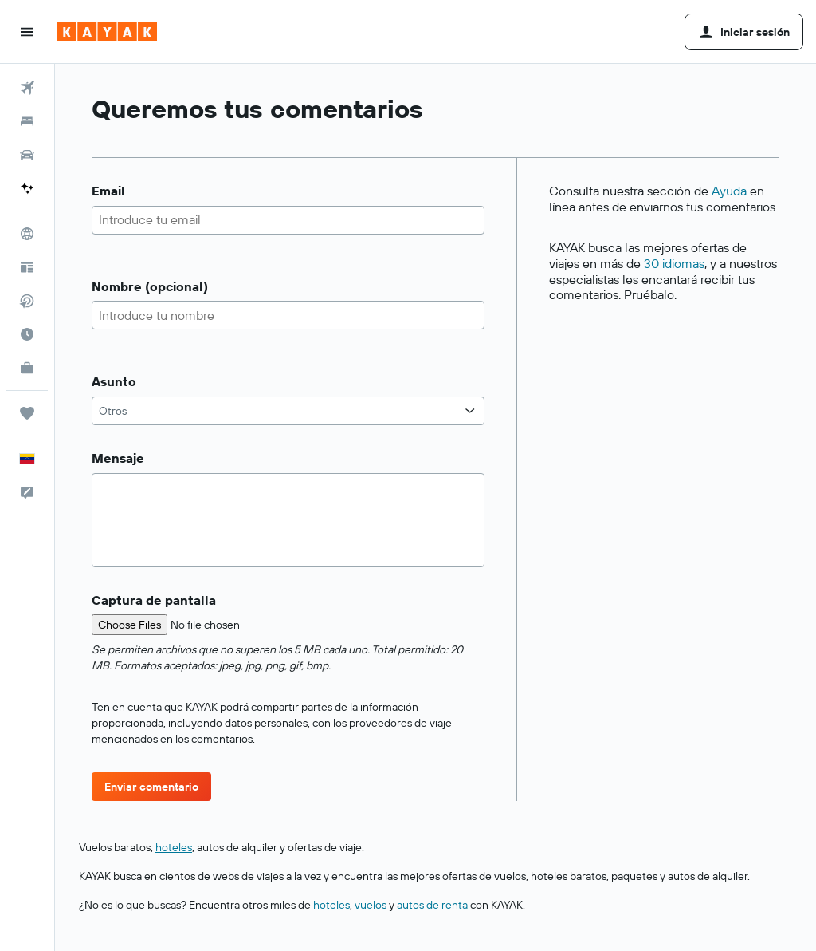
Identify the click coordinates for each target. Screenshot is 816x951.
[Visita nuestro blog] (27, 267)
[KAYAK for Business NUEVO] (27, 368)
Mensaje (118, 458)
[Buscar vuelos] (27, 88)
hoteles (173, 847)
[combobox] (288, 411)
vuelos (370, 905)
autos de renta (432, 905)
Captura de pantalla (154, 600)
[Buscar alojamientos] (27, 121)
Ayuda (729, 191)
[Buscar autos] (27, 155)
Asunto (114, 381)
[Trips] (27, 413)
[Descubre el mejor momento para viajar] (27, 334)
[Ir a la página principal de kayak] (107, 31)
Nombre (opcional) (150, 286)
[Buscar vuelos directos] (27, 301)
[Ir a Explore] (27, 234)
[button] (27, 31)
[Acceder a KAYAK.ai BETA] (27, 188)
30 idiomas (674, 263)
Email (108, 191)
